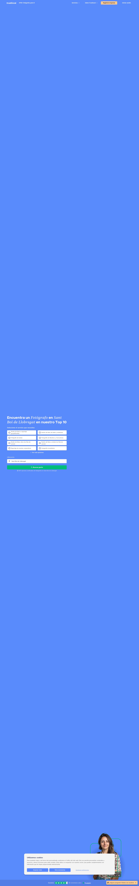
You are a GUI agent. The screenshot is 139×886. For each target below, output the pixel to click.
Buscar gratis (37, 467)
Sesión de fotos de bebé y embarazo (51, 432)
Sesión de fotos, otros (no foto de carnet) (19, 443)
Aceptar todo (37, 882)
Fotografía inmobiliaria (47, 448)
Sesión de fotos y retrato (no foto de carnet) (51, 443)
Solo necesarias (60, 882)
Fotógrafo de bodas (15, 438)
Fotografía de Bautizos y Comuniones (51, 438)
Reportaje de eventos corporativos (20, 448)
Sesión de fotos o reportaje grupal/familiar (18, 432)
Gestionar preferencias (82, 882)
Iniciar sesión (126, 3)
